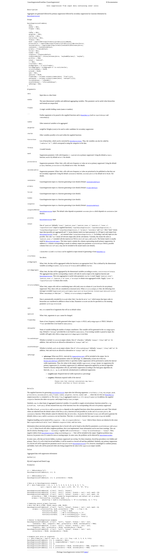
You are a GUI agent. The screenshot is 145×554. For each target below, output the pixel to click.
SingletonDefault (93, 205)
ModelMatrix (85, 115)
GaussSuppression (33, 16)
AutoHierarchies (76, 141)
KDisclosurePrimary (53, 241)
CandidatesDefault (93, 182)
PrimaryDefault (92, 188)
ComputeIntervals (78, 356)
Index (86, 552)
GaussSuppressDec (106, 435)
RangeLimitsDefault (51, 361)
